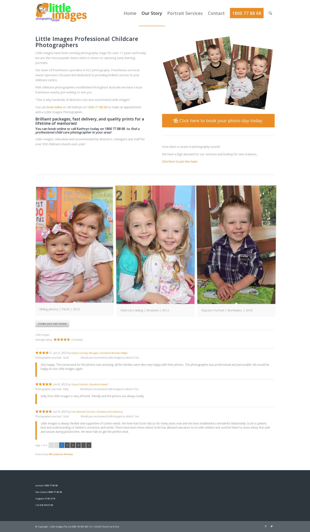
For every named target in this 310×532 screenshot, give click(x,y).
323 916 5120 (46, 505)
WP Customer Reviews (61, 454)
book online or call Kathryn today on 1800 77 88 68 (87, 129)
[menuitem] (130, 13)
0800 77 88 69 (55, 492)
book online (54, 107)
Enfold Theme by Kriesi (106, 526)
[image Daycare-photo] (75, 252)
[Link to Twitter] (272, 526)
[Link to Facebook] (266, 526)
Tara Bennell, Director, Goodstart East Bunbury (97, 411)
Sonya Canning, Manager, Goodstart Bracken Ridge (99, 353)
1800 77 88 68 (97, 107)
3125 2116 (50, 498)
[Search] (270, 13)
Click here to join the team (180, 161)
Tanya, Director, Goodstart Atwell (89, 384)
